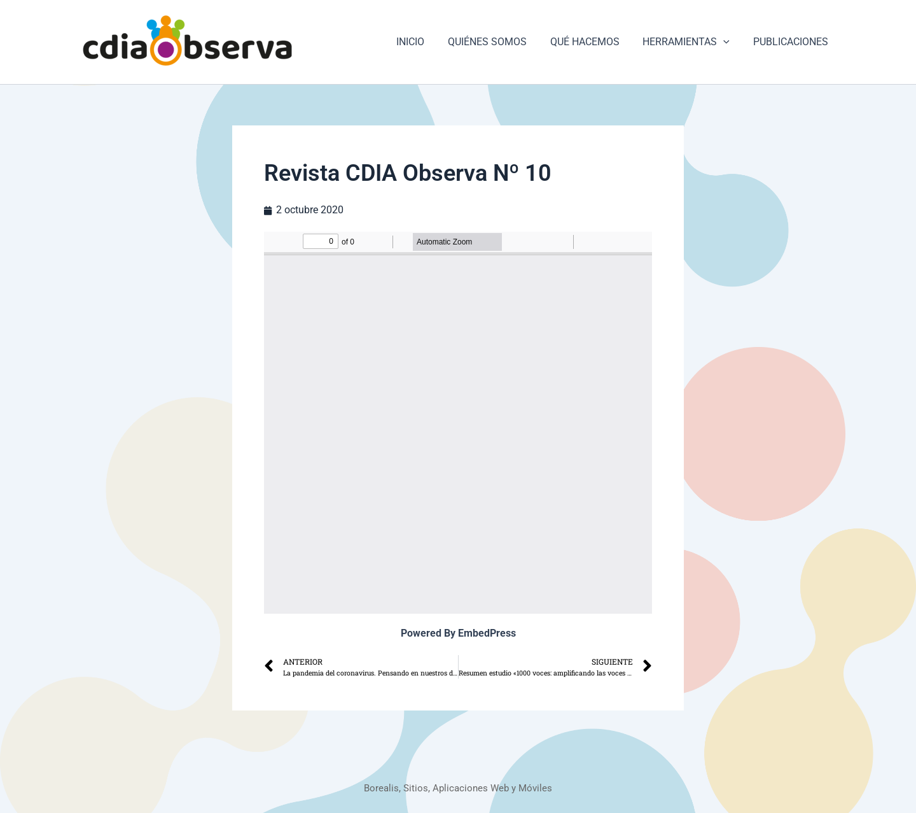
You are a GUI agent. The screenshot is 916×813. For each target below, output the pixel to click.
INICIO (424, 42)
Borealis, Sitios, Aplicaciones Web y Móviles (458, 788)
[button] (727, 42)
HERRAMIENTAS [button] (690, 42)
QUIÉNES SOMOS (497, 42)
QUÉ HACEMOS (592, 42)
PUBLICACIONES (791, 42)
